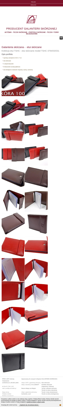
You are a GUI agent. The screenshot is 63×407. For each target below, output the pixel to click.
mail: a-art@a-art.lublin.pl (9, 388)
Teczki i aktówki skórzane (49, 388)
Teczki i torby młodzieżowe (50, 392)
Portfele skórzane (47, 384)
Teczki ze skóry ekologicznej (50, 394)
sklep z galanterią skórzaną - (29, 392)
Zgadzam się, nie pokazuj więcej (29, 405)
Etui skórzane (46, 382)
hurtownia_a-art (26, 394)
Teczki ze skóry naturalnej (49, 390)
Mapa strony (5, 392)
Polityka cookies (6, 394)
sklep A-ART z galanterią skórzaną (30, 382)
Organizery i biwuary (48, 386)
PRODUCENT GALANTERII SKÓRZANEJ (31, 28)
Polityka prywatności (8, 396)
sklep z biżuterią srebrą (30, 384)
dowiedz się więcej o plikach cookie (36, 402)
